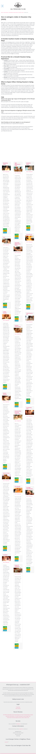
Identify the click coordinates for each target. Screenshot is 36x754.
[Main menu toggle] (2, 6)
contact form (21, 729)
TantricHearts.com (29, 314)
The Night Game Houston (29, 488)
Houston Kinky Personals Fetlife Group (18, 412)
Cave (4, 237)
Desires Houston (5, 394)
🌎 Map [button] (5, 229)
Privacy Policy (18, 707)
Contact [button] (5, 231)
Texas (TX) (19, 12)
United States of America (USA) (13, 12)
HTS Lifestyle (17, 486)
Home (2, 12)
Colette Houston (5, 312)
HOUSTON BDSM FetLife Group (17, 244)
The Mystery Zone (29, 408)
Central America (6, 12)
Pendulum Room (28, 164)
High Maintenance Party (17, 164)
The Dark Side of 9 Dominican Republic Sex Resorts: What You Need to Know (18, 717)
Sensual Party (29, 234)
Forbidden (5, 555)
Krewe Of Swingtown (17, 566)
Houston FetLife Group (18, 326)
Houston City (7, 171)
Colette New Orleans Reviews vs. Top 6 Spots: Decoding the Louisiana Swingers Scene (18, 716)
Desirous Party (6, 473)
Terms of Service (18, 708)
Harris (23, 12)
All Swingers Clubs (18, 9)
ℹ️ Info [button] (5, 232)
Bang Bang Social (5, 164)
